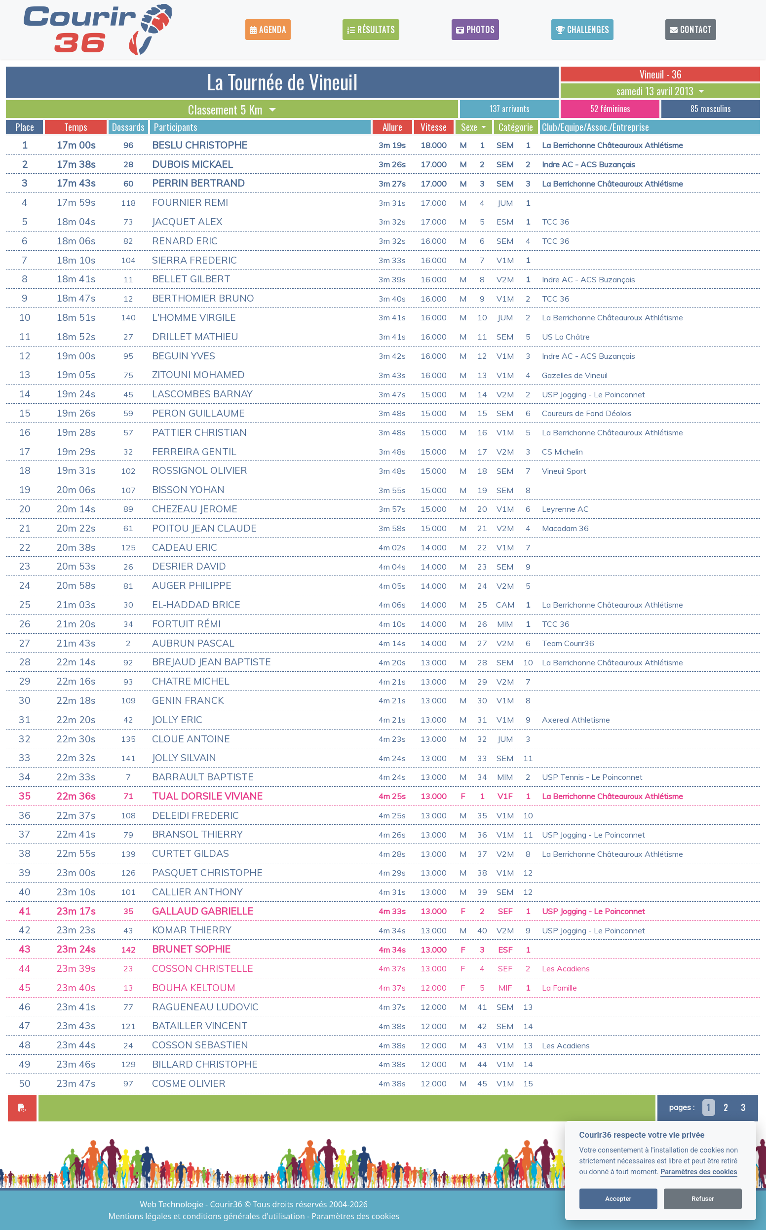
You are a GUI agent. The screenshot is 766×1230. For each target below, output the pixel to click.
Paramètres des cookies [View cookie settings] (355, 1216)
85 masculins (710, 109)
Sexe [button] (470, 127)
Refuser (702, 1198)
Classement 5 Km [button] (227, 109)
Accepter (618, 1198)
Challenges (582, 30)
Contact (691, 30)
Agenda (268, 30)
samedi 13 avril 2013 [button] (656, 90)
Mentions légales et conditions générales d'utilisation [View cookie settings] (208, 1216)
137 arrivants (510, 109)
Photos (475, 30)
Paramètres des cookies (698, 1172)
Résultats (371, 30)
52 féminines (610, 109)
